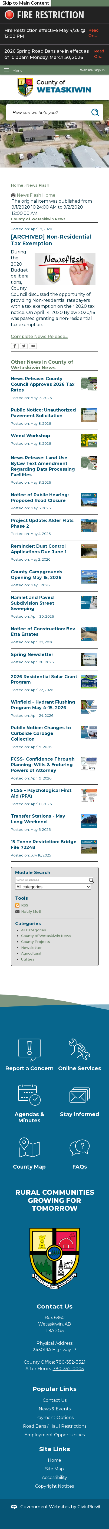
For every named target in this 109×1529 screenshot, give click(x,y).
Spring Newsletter (32, 654)
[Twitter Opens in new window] (24, 346)
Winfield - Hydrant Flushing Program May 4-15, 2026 (43, 705)
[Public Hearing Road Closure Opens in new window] (89, 500)
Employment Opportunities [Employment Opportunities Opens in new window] (54, 1434)
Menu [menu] (17, 70)
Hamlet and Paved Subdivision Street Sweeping (32, 603)
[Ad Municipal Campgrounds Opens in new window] (89, 577)
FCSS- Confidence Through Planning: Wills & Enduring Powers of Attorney (43, 765)
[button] (95, 112)
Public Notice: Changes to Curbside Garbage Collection (41, 733)
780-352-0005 (68, 1368)
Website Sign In (92, 70)
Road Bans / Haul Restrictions (54, 1426)
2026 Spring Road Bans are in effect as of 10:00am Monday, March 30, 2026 (54, 54)
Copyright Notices (54, 1486)
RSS (24, 905)
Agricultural (31, 953)
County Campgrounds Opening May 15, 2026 (36, 574)
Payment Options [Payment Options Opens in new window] (54, 1417)
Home (17, 185)
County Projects (35, 942)
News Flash (37, 185)
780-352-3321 (70, 1362)
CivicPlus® (89, 1507)
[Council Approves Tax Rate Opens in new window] (89, 384)
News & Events (55, 1408)
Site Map (54, 1468)
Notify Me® (31, 911)
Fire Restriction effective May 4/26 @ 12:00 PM (54, 33)
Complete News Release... (39, 336)
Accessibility (54, 1477)
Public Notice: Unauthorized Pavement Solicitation (43, 412)
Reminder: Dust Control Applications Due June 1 (39, 549)
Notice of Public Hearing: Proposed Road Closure (40, 497)
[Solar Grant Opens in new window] (89, 682)
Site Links (54, 1449)
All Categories (33, 930)
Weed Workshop (30, 435)
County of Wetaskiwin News (46, 936)
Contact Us (55, 1400)
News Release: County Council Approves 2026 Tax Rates (42, 384)
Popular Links (54, 1389)
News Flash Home (36, 195)
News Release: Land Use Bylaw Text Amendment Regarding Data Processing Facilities (43, 466)
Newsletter (31, 948)
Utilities (27, 959)
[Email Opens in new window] (33, 346)
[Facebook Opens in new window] (15, 346)
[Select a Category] (53, 887)
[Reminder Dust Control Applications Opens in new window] (89, 551)
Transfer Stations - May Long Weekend (38, 819)
